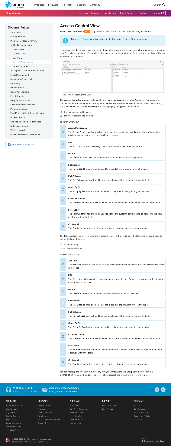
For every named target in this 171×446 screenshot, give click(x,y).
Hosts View (18, 49)
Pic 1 (87, 31)
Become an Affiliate (142, 415)
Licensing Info (75, 423)
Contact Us (138, 419)
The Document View (23, 45)
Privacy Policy (30, 442)
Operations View (21, 66)
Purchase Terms (76, 419)
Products (39, 4)
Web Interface (17, 87)
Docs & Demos (126, 13)
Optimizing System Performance (25, 121)
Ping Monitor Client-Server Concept (27, 113)
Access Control (17, 117)
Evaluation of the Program (22, 104)
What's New (110, 13)
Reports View (19, 53)
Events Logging (17, 96)
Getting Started (17, 36)
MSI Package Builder (14, 405)
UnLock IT (41, 423)
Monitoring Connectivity (22, 79)
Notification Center (19, 126)
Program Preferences (20, 100)
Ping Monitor (13, 13)
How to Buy (74, 405)
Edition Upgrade (18, 130)
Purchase (68, 4)
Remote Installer (12, 409)
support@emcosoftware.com (64, 387)
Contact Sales (107, 409)
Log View (17, 57)
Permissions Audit (13, 426)
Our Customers (140, 409)
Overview (83, 13)
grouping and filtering (131, 374)
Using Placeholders (19, 91)
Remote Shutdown (13, 415)
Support (81, 4)
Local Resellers (75, 415)
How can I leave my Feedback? (25, 134)
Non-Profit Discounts (78, 409)
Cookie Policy (43, 442)
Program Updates (18, 108)
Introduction (16, 32)
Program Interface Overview (23, 40)
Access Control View (23, 62)
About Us (137, 405)
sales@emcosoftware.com (63, 391)
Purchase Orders (76, 412)
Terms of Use (17, 442)
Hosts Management (19, 75)
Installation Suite (12, 430)
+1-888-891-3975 (23, 387)
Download (157, 13)
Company (95, 4)
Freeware (53, 4)
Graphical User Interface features (28, 70)
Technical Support (109, 405)
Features (95, 13)
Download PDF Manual (23, 144)
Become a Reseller (142, 412)
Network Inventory (13, 423)
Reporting (15, 83)
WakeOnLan (10, 419)
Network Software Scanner (48, 419)
